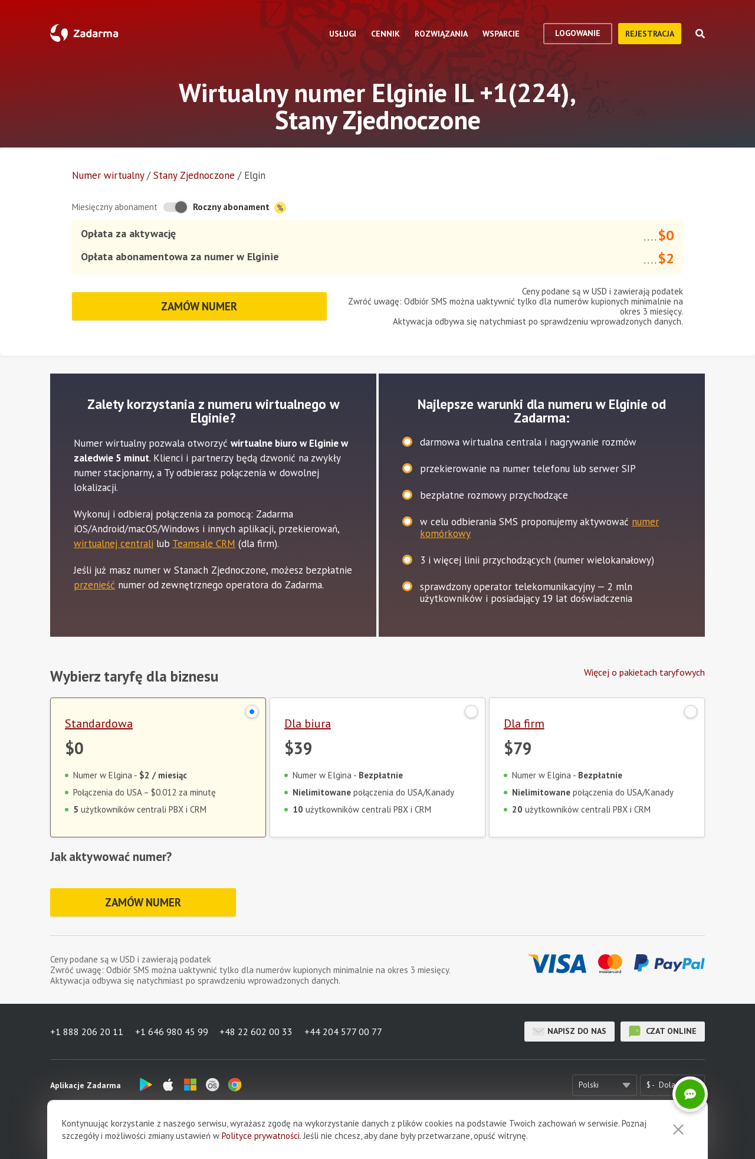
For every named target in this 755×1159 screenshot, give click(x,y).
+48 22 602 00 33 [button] (256, 1031)
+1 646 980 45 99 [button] (171, 1031)
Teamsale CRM (203, 543)
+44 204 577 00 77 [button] (344, 1031)
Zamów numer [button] (199, 306)
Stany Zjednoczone (194, 175)
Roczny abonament (239, 207)
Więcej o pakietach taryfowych (644, 672)
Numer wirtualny (108, 175)
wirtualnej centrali (113, 543)
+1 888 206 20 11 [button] (86, 1031)
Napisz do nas (569, 1031)
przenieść (94, 584)
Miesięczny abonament (114, 206)
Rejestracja (649, 33)
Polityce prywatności (261, 1135)
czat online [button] (663, 1031)
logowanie (577, 33)
